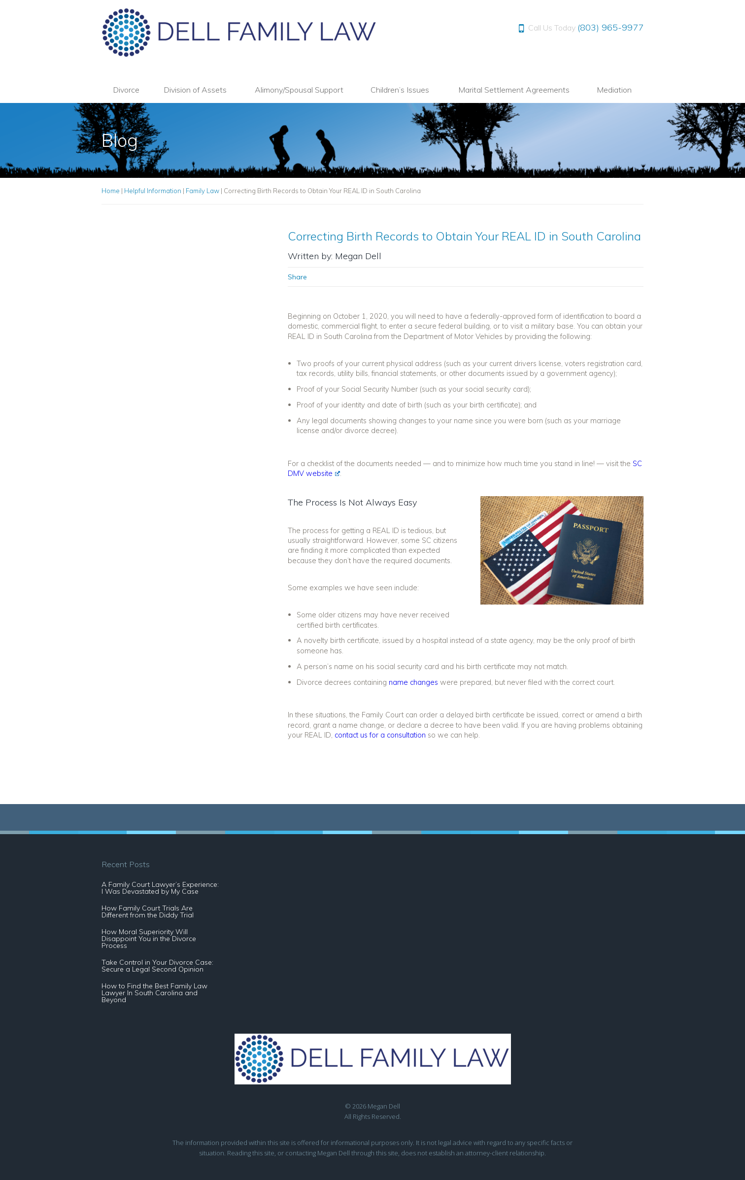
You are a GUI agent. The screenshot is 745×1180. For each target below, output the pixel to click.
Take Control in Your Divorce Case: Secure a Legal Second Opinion (157, 966)
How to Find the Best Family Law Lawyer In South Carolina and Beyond (154, 992)
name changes (413, 682)
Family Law (202, 191)
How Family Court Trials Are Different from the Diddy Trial (148, 911)
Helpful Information (152, 191)
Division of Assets (195, 90)
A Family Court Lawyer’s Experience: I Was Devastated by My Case (160, 888)
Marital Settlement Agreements (514, 90)
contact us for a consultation (380, 735)
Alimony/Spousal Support (299, 90)
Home (111, 191)
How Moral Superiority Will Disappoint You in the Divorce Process (149, 938)
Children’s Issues (400, 90)
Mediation (614, 90)
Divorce (126, 90)
